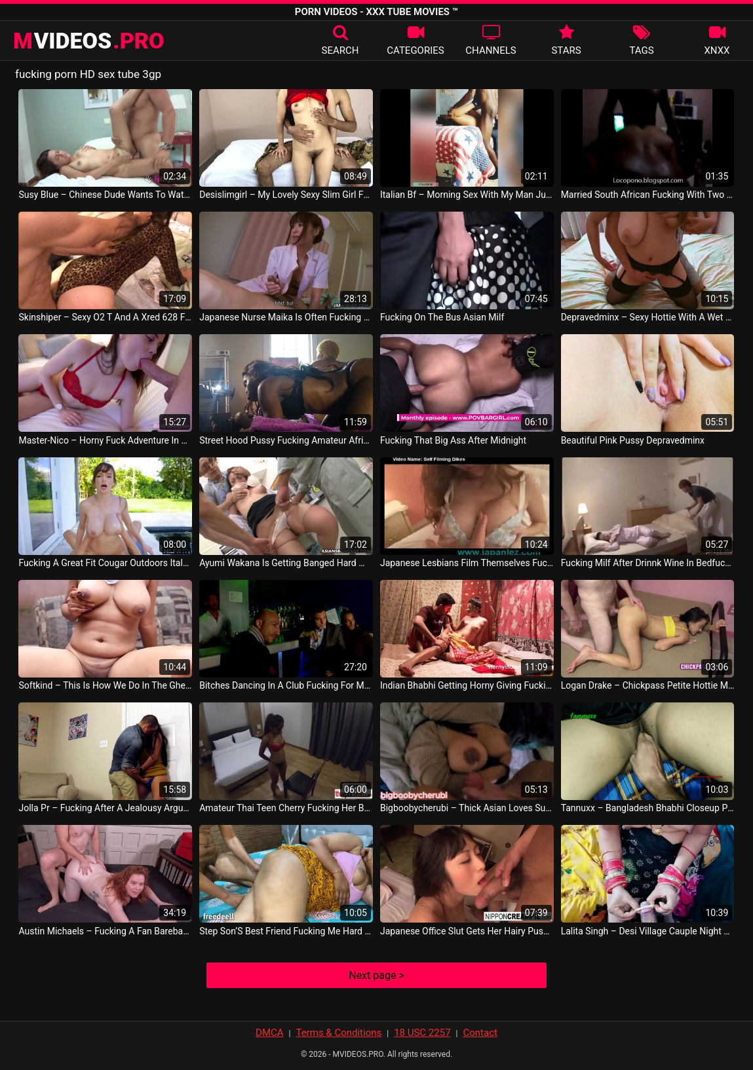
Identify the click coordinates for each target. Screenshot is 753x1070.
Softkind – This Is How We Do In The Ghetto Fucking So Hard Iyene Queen (105, 685)
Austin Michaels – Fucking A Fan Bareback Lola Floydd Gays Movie (105, 931)
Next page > (376, 975)
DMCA (270, 1033)
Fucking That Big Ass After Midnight (453, 440)
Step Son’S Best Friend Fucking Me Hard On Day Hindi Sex (286, 931)
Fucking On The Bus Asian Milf (442, 317)
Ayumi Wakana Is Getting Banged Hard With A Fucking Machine (286, 563)
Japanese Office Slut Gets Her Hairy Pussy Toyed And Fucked (467, 931)
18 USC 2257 (422, 1033)
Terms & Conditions (338, 1033)
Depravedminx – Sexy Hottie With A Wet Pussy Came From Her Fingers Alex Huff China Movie (648, 317)
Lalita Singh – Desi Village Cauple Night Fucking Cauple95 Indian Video (648, 931)
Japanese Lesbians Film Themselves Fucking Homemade (467, 563)
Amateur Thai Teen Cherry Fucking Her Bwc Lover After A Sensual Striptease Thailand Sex (286, 808)
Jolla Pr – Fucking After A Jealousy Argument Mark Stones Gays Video (105, 808)
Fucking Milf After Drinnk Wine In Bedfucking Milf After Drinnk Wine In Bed (648, 563)
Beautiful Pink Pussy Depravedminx (633, 440)
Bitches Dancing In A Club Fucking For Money (286, 685)
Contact (480, 1033)
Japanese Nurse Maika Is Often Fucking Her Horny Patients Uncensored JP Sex (286, 317)
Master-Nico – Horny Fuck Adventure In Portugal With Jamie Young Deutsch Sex (105, 440)
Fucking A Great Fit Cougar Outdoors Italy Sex (105, 563)
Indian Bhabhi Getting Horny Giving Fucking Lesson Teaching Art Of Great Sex (467, 685)
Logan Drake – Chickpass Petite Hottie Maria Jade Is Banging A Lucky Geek (648, 685)
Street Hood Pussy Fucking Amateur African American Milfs (286, 440)
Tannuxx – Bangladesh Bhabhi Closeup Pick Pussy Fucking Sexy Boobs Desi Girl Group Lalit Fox (648, 808)
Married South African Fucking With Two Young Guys (648, 194)
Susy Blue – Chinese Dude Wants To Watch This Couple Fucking (105, 194)
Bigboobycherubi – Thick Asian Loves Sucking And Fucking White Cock (467, 808)
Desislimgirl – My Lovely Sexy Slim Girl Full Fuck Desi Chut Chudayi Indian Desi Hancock (286, 194)
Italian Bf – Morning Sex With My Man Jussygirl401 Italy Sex (467, 194)
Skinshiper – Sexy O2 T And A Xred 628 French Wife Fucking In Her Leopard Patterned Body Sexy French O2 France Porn (105, 317)
